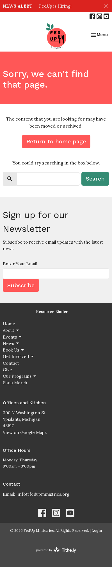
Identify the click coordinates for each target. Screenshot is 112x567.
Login (97, 530)
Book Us (14, 350)
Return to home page (56, 141)
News (11, 343)
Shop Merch (15, 382)
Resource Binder (52, 311)
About (11, 330)
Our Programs (20, 376)
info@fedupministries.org (43, 494)
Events (12, 337)
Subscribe (21, 285)
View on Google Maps (25, 432)
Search (95, 178)
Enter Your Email (20, 263)
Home (9, 323)
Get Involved (19, 356)
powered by (56, 550)
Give (7, 369)
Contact (11, 363)
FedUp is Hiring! (55, 6)
